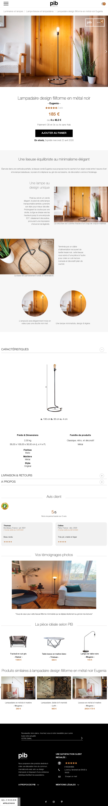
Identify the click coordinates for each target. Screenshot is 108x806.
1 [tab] (48, 79)
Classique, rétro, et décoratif (80, 441)
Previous (2, 51)
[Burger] (6, 4)
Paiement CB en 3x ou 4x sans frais (54, 125)
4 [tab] (59, 79)
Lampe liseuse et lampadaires (40, 12)
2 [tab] (52, 79)
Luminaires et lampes (13, 12)
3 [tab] (55, 79)
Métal (80, 445)
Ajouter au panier (54, 133)
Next (106, 51)
